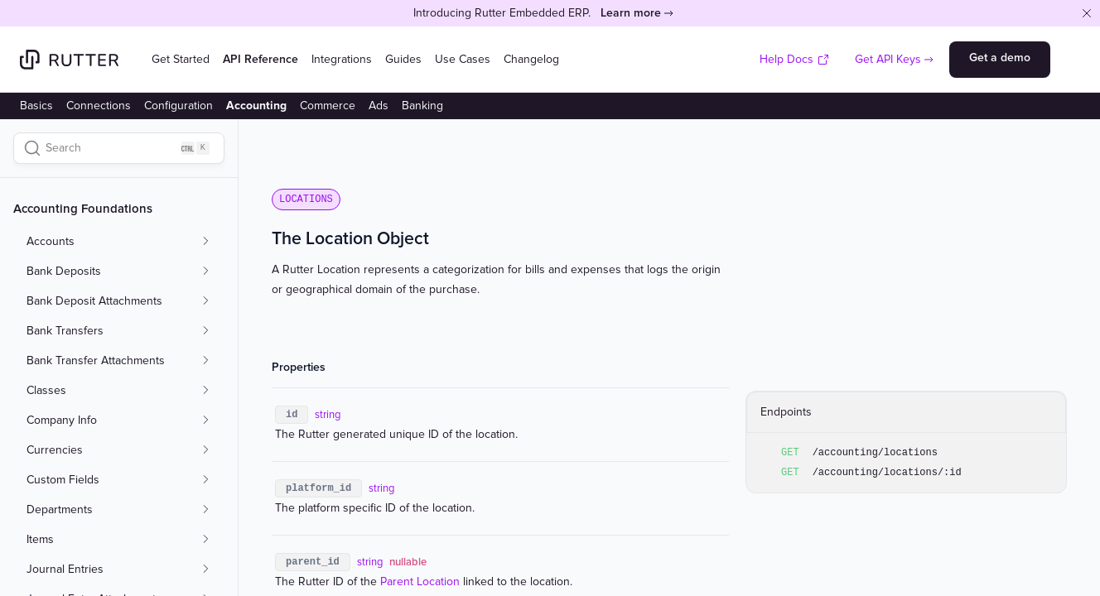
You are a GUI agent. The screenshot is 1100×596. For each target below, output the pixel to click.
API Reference (260, 59)
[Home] (69, 60)
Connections (98, 106)
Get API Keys (888, 59)
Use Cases (462, 59)
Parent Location (420, 581)
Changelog (531, 59)
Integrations (341, 59)
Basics (36, 106)
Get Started (181, 59)
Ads (378, 106)
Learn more (631, 13)
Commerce (327, 106)
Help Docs (795, 59)
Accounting (256, 106)
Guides (403, 59)
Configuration (178, 106)
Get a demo (999, 57)
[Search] (118, 148)
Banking (422, 106)
